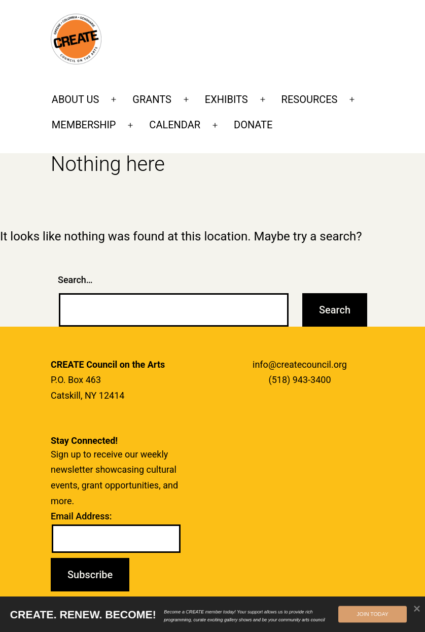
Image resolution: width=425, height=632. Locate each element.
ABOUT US (75, 99)
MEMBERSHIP (84, 125)
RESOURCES (309, 99)
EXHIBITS (226, 99)
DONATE (253, 125)
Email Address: (81, 516)
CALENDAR (174, 125)
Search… (75, 279)
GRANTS (151, 99)
